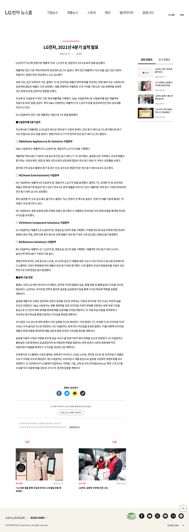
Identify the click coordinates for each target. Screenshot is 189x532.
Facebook (141, 516)
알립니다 (148, 13)
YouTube (149, 516)
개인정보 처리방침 (37, 517)
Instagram (157, 516)
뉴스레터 (171, 15)
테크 (107, 13)
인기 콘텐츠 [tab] (164, 59)
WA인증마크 (131, 515)
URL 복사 (82, 393)
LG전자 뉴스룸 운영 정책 (15, 517)
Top (183, 508)
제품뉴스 (72, 13)
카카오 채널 (181, 516)
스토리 (91, 13)
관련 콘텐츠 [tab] (148, 59)
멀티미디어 (126, 13)
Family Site (176, 525)
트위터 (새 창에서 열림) (67, 393)
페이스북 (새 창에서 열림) (59, 393)
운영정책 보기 (74, 427)
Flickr (173, 516)
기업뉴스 (52, 13)
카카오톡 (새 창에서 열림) (74, 393)
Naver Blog (165, 516)
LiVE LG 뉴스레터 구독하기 (71, 412)
